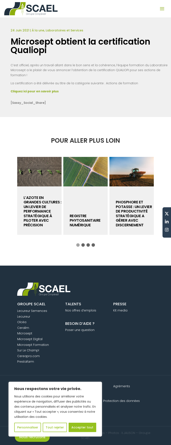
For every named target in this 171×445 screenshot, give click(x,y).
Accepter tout (82, 427)
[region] (55, 409)
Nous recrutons (32, 437)
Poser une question (80, 330)
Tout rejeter (55, 427)
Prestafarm (25, 361)
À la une (38, 30)
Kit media (120, 310)
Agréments (121, 386)
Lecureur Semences (32, 311)
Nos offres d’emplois (80, 310)
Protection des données (121, 401)
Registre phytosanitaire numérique (85, 220)
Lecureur (23, 316)
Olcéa (21, 322)
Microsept (24, 333)
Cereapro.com (28, 356)
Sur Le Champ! (28, 350)
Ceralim (23, 328)
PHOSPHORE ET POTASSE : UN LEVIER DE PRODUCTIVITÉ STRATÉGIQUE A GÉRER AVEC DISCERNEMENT (134, 213)
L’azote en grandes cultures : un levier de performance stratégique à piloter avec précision (42, 211)
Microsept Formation (33, 345)
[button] (78, 245)
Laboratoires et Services (64, 30)
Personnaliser (27, 427)
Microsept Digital (29, 339)
